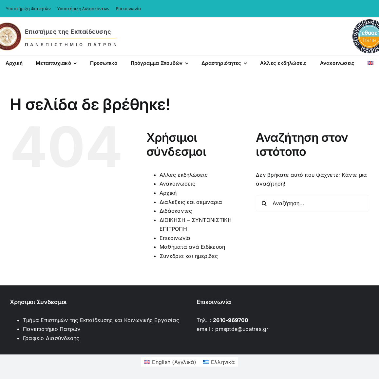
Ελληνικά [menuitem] (223, 362)
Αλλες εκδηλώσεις (184, 174)
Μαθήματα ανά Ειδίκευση (192, 247)
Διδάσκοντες (176, 211)
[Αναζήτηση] (264, 203)
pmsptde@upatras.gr (241, 329)
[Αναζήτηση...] (312, 203)
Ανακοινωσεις (177, 183)
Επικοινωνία (175, 238)
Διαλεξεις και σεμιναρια (191, 202)
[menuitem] (370, 64)
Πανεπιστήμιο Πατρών (52, 329)
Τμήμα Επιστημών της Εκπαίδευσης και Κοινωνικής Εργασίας (101, 320)
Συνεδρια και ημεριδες (189, 256)
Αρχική (168, 193)
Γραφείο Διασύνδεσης (51, 338)
